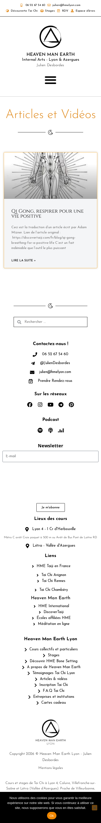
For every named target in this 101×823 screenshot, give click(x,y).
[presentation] (22, 482)
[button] (50, 80)
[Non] (94, 807)
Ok (52, 816)
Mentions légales (50, 768)
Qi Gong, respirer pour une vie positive (47, 213)
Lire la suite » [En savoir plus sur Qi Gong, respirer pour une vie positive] (23, 260)
